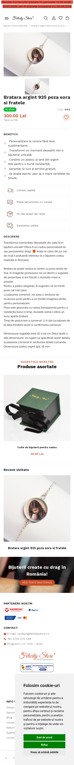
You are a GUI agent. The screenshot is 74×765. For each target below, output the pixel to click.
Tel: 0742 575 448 (17, 638)
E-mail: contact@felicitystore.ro (26, 633)
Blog (9, 717)
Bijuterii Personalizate (16, 26)
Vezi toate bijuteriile (37, 582)
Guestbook (13, 732)
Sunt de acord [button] (44, 737)
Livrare (11, 737)
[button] (54, 18)
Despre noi (13, 707)
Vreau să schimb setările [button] (44, 752)
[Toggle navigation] (7, 17)
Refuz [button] (44, 744)
